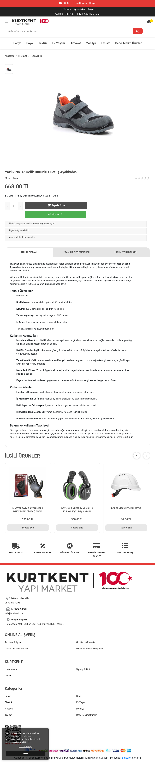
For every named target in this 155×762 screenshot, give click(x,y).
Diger (15, 178)
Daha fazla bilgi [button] (25, 747)
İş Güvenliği (36, 56)
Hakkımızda (66, 9)
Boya (29, 43)
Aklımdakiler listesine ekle (22, 229)
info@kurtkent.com (88, 14)
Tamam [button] (25, 754)
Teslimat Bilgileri (13, 634)
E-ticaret (126, 749)
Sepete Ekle (55, 205)
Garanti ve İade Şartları (16, 640)
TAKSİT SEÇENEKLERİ (77, 244)
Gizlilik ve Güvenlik (85, 634)
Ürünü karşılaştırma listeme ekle (25, 215)
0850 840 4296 (64, 14)
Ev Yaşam (58, 43)
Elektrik (42, 43)
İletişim (91, 9)
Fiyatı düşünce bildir (19, 222)
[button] (146, 447)
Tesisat (105, 43)
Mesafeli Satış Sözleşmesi (89, 640)
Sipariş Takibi (79, 9)
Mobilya (91, 43)
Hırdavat (75, 43)
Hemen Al (119, 205)
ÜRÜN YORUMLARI (125, 244)
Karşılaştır (49, 215)
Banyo (17, 43)
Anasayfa (9, 56)
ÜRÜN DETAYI (29, 244)
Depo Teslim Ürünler (128, 43)
